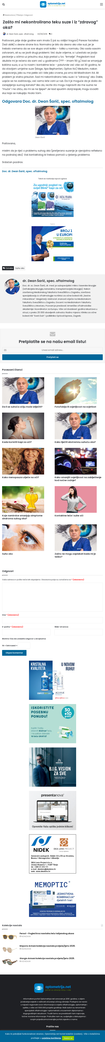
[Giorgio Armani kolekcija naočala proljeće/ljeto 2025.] (10, 962)
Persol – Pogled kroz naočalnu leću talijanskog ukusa (47, 933)
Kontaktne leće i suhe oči (69, 515)
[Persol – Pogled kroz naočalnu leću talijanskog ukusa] (10, 937)
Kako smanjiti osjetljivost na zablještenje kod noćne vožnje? (78, 479)
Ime (10, 615)
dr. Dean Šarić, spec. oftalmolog (20, 34)
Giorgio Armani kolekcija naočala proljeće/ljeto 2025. (47, 958)
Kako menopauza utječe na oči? (20, 477)
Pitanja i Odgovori (25, 15)
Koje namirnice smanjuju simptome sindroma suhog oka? (22, 517)
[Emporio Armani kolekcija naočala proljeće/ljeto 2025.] (10, 950)
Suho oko (19, 268)
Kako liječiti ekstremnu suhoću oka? (75, 442)
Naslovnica (9, 15)
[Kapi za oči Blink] (53, 216)
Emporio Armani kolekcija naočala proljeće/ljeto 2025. (47, 946)
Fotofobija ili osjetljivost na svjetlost (75, 406)
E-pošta (12, 626)
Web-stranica (61, 626)
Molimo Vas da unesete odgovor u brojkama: (24, 638)
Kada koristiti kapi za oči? (17, 442)
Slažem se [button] (68, 1038)
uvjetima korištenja (51, 1038)
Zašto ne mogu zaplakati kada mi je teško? (75, 555)
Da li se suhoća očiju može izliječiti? (22, 406)
